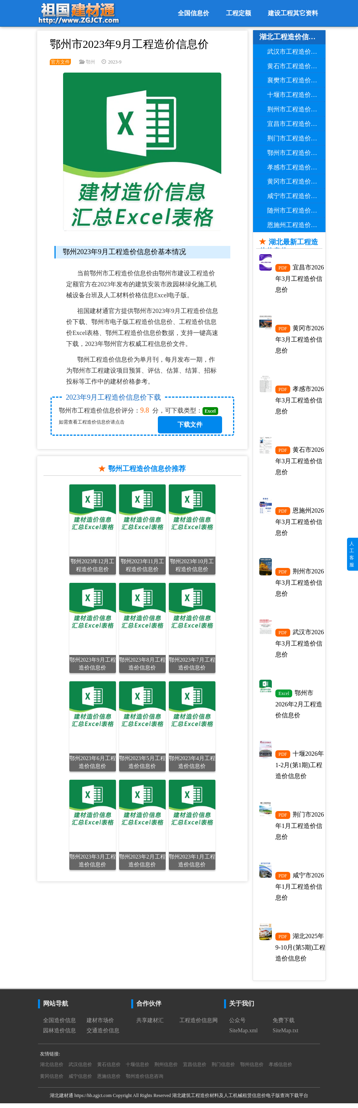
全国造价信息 (59, 1025)
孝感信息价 (280, 1069)
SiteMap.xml (243, 1035)
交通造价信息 (103, 1035)
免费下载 (284, 1025)
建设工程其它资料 (293, 13)
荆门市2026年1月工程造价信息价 (299, 829)
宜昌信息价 (194, 1069)
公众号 (237, 1025)
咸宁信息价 (80, 1081)
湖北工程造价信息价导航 (292, 37)
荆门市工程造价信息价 (296, 138)
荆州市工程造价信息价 (296, 109)
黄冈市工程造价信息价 (296, 181)
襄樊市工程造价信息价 (296, 80)
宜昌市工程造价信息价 (296, 123)
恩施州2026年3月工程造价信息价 (299, 523)
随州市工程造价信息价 (296, 210)
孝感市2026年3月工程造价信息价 (299, 400)
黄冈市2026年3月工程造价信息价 (299, 339)
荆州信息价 (166, 1069)
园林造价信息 (59, 1035)
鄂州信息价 (252, 1069)
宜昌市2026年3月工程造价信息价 (299, 278)
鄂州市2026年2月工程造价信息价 (298, 706)
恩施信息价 (109, 1081)
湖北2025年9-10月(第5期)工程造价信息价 (300, 951)
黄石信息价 (109, 1069)
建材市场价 (100, 1025)
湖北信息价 (51, 1069)
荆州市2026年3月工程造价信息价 (299, 584)
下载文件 (190, 424)
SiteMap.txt (285, 1035)
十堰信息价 (137, 1069)
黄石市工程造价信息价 (296, 66)
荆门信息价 (223, 1069)
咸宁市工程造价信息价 (296, 196)
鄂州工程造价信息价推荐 (147, 469)
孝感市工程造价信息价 (296, 167)
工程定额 (238, 13)
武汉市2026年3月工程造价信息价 (299, 645)
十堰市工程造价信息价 (296, 94)
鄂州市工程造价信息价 (296, 152)
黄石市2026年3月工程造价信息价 (299, 462)
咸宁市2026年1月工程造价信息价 (299, 890)
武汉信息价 (80, 1069)
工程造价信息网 (198, 1025)
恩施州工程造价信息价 (296, 225)
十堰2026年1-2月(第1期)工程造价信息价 (299, 767)
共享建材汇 (150, 1025)
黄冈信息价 (51, 1081)
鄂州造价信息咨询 (144, 1081)
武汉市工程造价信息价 (296, 51)
